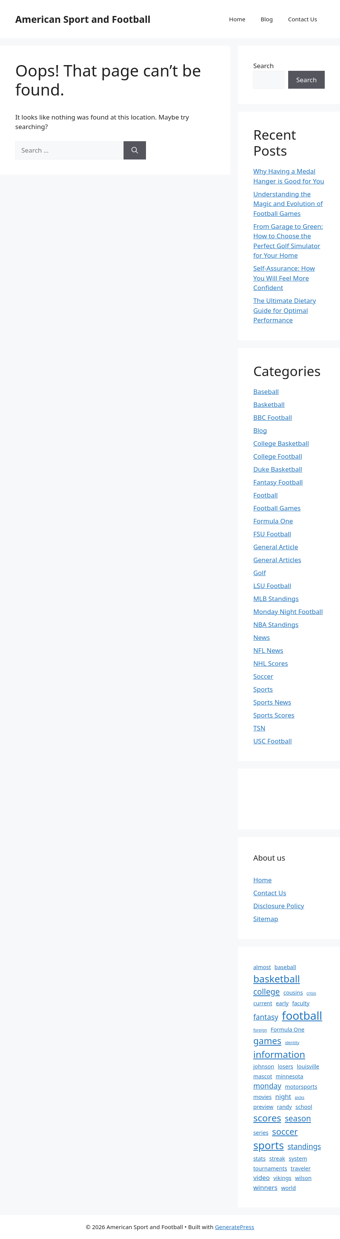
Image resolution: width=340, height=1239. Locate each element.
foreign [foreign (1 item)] (260, 1030)
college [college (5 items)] (266, 991)
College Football (277, 456)
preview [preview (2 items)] (263, 1106)
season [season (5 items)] (298, 1118)
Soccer (263, 676)
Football (265, 495)
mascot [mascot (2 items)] (262, 1076)
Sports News (272, 702)
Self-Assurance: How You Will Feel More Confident (284, 278)
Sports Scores (273, 715)
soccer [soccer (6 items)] (285, 1131)
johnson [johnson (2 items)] (263, 1066)
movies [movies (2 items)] (262, 1096)
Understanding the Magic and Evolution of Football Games (287, 204)
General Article (275, 546)
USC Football (272, 741)
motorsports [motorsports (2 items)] (301, 1086)
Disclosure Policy (278, 905)
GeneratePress (234, 1227)
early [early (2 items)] (282, 1003)
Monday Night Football (287, 611)
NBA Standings (275, 624)
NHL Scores (270, 663)
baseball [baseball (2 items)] (285, 967)
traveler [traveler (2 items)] (301, 1168)
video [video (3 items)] (261, 1177)
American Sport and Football (83, 19)
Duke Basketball (277, 469)
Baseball (266, 391)
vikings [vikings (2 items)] (282, 1178)
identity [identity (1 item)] (292, 1042)
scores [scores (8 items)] (267, 1117)
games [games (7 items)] (267, 1041)
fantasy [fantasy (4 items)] (265, 1017)
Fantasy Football (278, 482)
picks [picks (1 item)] (299, 1097)
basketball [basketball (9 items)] (276, 978)
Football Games (276, 508)
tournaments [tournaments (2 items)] (270, 1168)
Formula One (273, 521)
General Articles (277, 559)
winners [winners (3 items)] (265, 1187)
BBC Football (272, 417)
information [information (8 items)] (279, 1054)
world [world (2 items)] (288, 1187)
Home (237, 19)
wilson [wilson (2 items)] (303, 1178)
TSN (259, 728)
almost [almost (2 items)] (262, 967)
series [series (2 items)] (260, 1132)
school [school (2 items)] (303, 1106)
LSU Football (272, 585)
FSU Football (272, 533)
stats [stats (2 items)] (259, 1158)
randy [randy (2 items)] (284, 1106)
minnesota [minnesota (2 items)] (289, 1076)
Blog (267, 19)
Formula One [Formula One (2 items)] (288, 1029)
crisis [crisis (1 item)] (311, 993)
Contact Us (302, 19)
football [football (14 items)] (302, 1015)
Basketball (268, 404)
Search (263, 65)
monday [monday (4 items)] (267, 1086)
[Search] (134, 150)
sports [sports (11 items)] (268, 1145)
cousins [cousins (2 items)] (293, 992)
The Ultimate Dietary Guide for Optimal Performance (284, 310)
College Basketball (281, 443)
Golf (259, 572)
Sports (263, 689)
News (261, 637)
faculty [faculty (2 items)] (300, 1003)
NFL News (268, 650)
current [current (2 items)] (262, 1003)
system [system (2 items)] (298, 1158)
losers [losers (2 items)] (285, 1066)
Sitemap (265, 918)
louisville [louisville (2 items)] (308, 1066)
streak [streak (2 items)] (277, 1158)
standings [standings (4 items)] (304, 1146)
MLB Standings (275, 598)
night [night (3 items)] (283, 1096)
